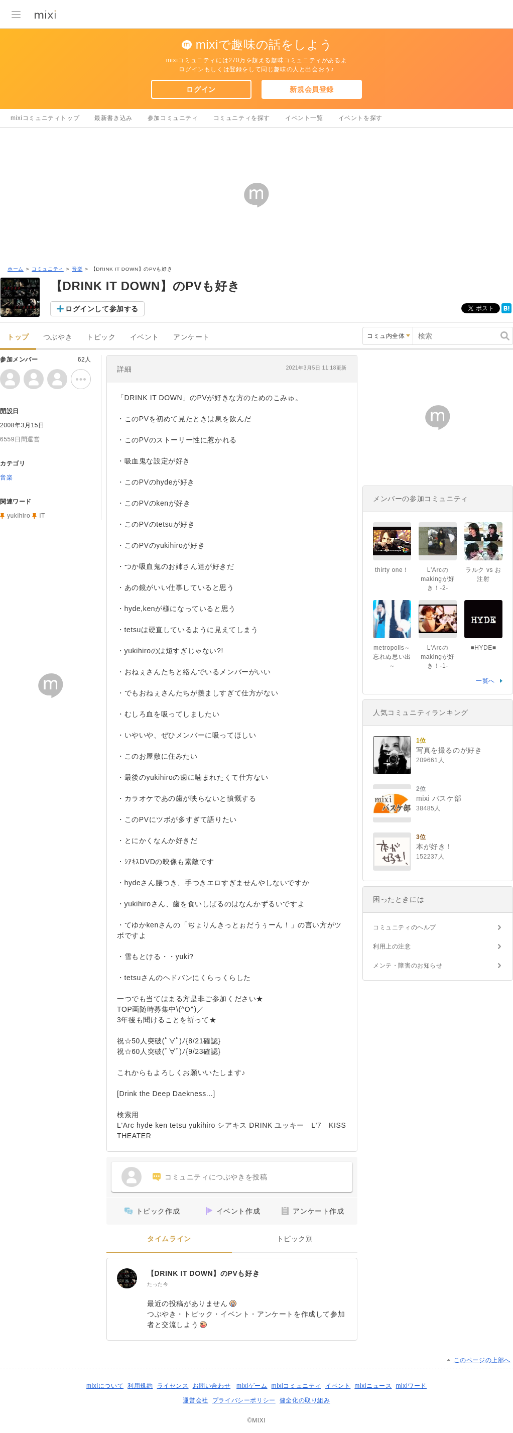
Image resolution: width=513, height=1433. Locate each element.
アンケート (191, 337)
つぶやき (57, 337)
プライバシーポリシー (244, 1400)
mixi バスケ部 (438, 798)
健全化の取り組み (305, 1400)
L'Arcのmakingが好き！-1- (437, 656)
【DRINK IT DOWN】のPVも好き (203, 1273)
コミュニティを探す (241, 118)
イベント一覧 (304, 118)
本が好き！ (434, 847)
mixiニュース (373, 1385)
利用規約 (140, 1385)
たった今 (157, 1284)
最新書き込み (113, 118)
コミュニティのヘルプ (404, 927)
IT (42, 515)
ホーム (16, 269)
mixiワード (411, 1385)
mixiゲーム (252, 1385)
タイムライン (169, 1239)
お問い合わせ (212, 1385)
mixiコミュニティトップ (45, 118)
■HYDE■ (483, 647)
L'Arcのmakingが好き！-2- (437, 578)
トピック (100, 337)
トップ (18, 337)
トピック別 (295, 1239)
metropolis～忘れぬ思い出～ (392, 656)
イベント (144, 337)
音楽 (77, 269)
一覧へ (485, 680)
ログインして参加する (102, 309)
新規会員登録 (312, 89)
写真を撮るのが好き (449, 750)
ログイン (200, 89)
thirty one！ (392, 569)
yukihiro (18, 515)
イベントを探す (360, 118)
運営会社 (195, 1400)
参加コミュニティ (173, 118)
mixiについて (104, 1385)
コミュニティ (48, 269)
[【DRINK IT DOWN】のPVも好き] (127, 1278)
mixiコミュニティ (296, 1385)
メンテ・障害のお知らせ (408, 965)
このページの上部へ (482, 1360)
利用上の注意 (392, 946)
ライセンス (173, 1385)
